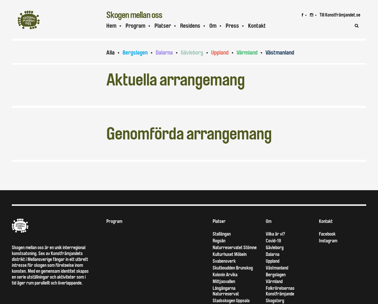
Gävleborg (192, 52)
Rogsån (219, 241)
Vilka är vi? (275, 234)
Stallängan (222, 234)
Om (212, 25)
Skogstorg (275, 300)
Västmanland (279, 52)
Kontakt (257, 25)
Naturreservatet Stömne (235, 247)
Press (232, 25)
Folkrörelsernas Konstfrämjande (280, 291)
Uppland (220, 52)
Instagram (328, 241)
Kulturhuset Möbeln (230, 254)
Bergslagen (135, 52)
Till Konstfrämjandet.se (340, 15)
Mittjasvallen (224, 281)
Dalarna (164, 52)
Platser (162, 25)
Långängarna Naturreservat (226, 291)
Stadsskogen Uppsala (231, 300)
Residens (190, 25)
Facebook (327, 234)
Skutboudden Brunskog (233, 268)
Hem (111, 25)
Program (135, 25)
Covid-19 (273, 241)
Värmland (247, 52)
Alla (110, 52)
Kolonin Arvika (225, 274)
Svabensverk (224, 261)
